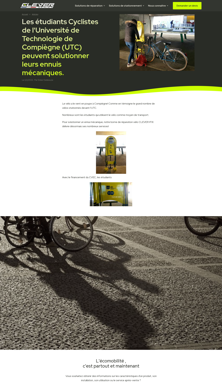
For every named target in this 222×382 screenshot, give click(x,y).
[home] (38, 5)
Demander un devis (187, 5)
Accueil (25, 14)
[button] (90, 5)
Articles (35, 14)
